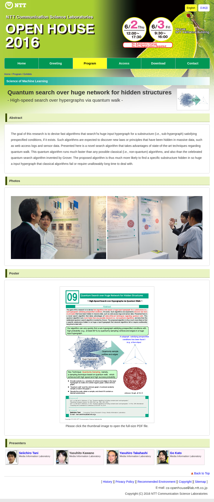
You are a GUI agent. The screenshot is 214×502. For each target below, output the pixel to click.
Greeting (55, 63)
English (191, 7)
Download (158, 63)
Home (22, 63)
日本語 (204, 7)
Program (90, 63)
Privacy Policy (125, 481)
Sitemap (200, 481)
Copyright (185, 481)
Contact (192, 63)
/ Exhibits (27, 74)
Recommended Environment (156, 481)
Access (124, 63)
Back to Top (200, 473)
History (107, 481)
